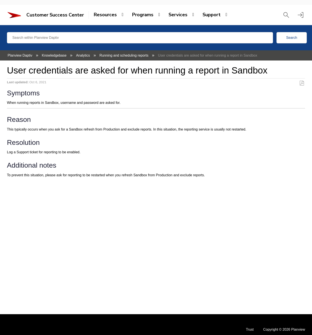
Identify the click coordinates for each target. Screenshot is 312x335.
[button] (286, 15)
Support (212, 14)
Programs (142, 14)
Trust (250, 329)
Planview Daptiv (20, 55)
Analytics (83, 55)
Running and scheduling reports (124, 55)
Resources (105, 14)
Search (291, 37)
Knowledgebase (54, 55)
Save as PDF (301, 83)
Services (178, 14)
